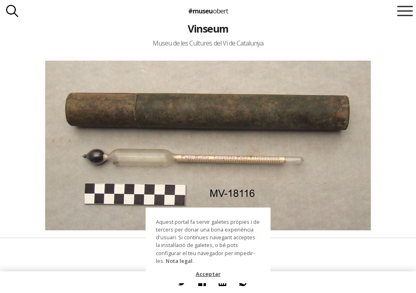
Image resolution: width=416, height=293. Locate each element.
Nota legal (179, 261)
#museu (208, 11)
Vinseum (208, 28)
